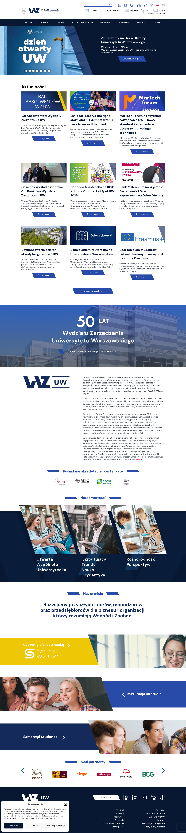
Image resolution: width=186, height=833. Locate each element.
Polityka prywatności (155, 826)
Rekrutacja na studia (141, 694)
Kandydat (160, 810)
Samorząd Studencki (44, 736)
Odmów (34, 825)
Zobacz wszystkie (93, 291)
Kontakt (161, 820)
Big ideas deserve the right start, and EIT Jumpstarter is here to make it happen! (91, 120)
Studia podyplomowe (154, 813)
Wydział (120, 810)
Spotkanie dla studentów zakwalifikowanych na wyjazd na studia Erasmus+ (141, 254)
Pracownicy (118, 816)
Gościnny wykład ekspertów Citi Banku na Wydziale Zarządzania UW (42, 191)
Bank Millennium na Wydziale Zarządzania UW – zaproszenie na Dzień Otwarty (141, 191)
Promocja (119, 820)
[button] (65, 804)
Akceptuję (13, 825)
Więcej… (139, 459)
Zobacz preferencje (56, 825)
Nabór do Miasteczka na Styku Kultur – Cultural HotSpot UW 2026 (93, 191)
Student (120, 813)
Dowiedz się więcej (132, 58)
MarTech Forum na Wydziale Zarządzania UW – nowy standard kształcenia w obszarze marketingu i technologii (140, 124)
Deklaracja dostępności (153, 823)
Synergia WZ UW (157, 816)
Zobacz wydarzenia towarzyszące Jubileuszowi (93, 351)
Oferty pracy (117, 826)
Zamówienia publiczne (113, 823)
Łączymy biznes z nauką (43, 644)
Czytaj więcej (44, 139)
